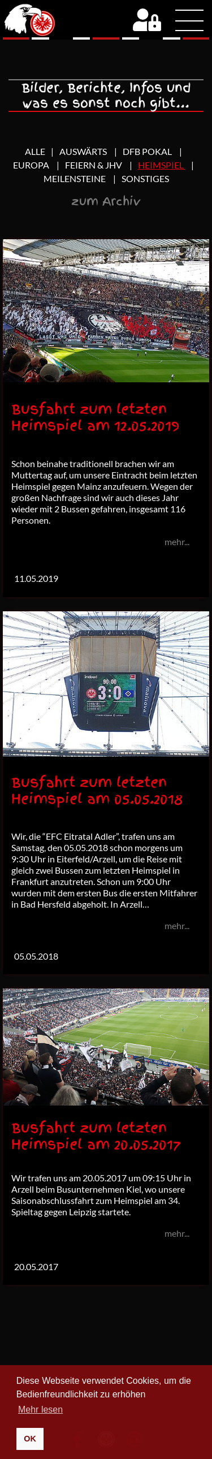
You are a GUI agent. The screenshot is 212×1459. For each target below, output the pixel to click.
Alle (35, 151)
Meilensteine (75, 178)
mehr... (177, 541)
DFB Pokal (148, 151)
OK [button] (30, 1438)
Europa (32, 164)
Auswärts (84, 151)
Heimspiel (161, 164)
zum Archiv (106, 201)
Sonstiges (145, 178)
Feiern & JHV (94, 164)
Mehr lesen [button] (40, 1409)
